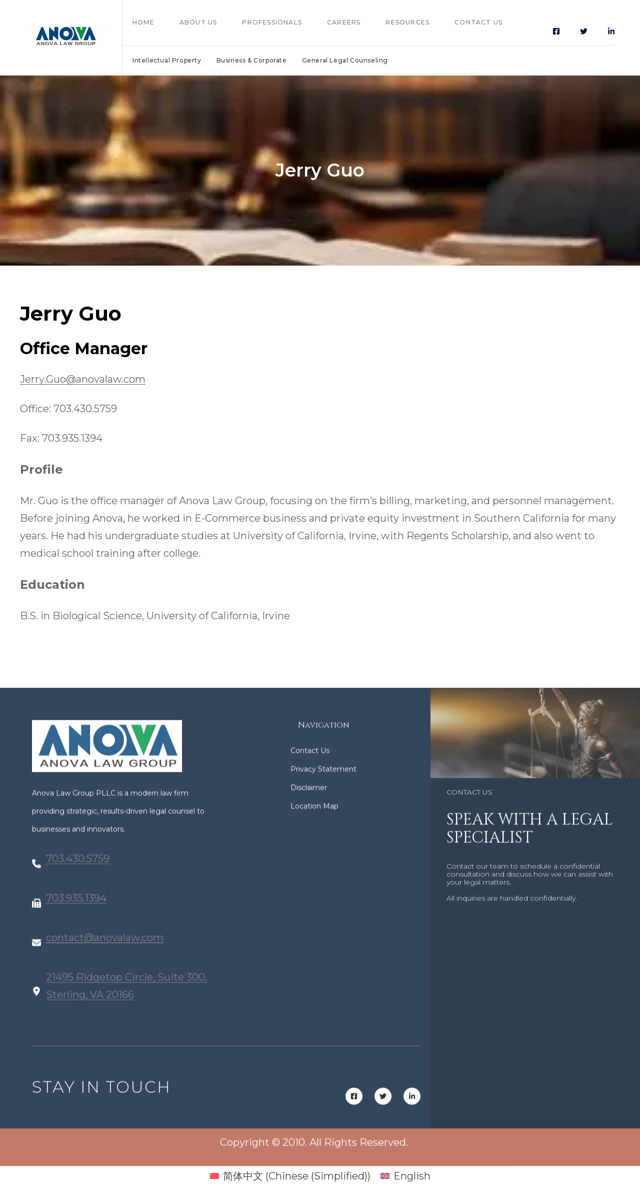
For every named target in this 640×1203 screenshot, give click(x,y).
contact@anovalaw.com (105, 947)
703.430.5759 (78, 868)
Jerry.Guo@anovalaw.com (83, 379)
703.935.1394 (76, 908)
